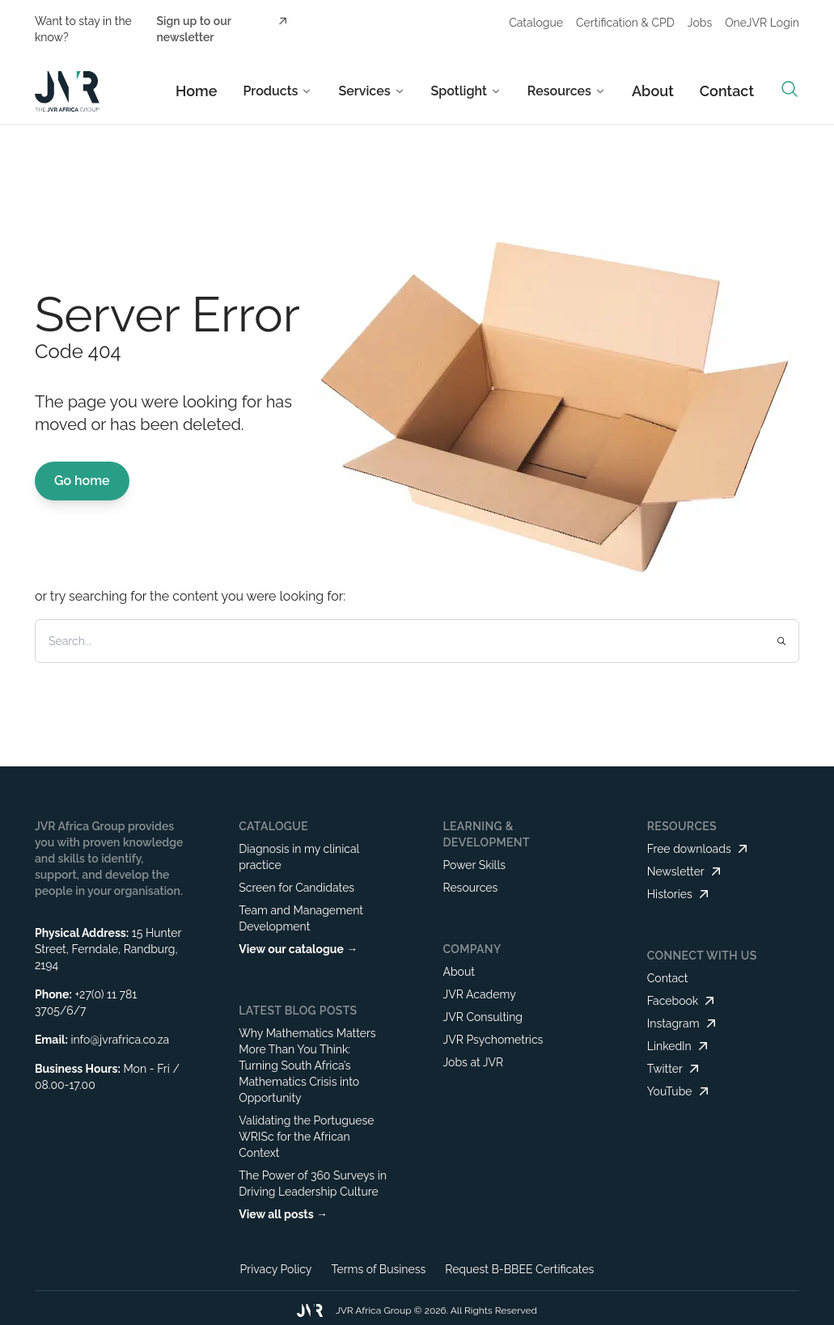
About (653, 90)
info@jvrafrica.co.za (119, 1039)
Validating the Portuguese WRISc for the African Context (306, 1136)
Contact (727, 90)
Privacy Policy (276, 1269)
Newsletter (685, 871)
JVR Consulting (482, 1017)
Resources (469, 887)
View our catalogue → (298, 949)
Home (196, 90)
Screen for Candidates (296, 887)
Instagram (683, 1023)
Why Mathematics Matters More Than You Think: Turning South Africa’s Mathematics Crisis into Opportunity (307, 1065)
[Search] (379, 641)
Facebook (682, 1001)
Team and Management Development (301, 918)
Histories (679, 894)
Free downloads (699, 849)
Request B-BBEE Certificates (519, 1269)
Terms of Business (378, 1269)
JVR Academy (478, 994)
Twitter (674, 1069)
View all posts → (283, 1214)
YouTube (679, 1091)
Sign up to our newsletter (223, 28)
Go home (82, 480)
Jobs (700, 22)
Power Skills (474, 865)
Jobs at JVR (472, 1062)
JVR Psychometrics (492, 1039)
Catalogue (536, 22)
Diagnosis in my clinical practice (299, 856)
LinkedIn (679, 1046)
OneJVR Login (762, 22)
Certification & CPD (625, 22)
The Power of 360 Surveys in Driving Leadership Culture (313, 1183)
